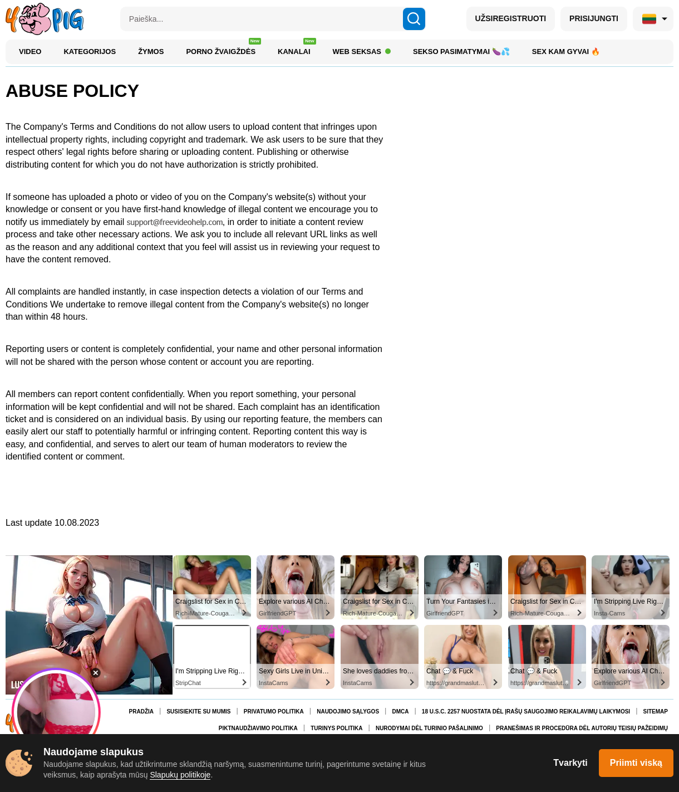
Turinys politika (336, 728)
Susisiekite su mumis (198, 711)
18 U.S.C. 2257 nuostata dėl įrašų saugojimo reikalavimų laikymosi (526, 711)
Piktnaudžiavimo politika (258, 728)
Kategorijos (89, 51)
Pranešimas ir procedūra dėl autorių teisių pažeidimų (582, 728)
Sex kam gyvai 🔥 (566, 51)
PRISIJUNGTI (593, 18)
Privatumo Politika (274, 711)
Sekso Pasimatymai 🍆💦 (461, 51)
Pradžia (141, 711)
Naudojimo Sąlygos (348, 711)
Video (30, 51)
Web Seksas (362, 51)
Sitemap (655, 711)
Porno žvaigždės (223, 49)
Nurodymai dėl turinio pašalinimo (429, 728)
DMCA (400, 711)
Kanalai (297, 49)
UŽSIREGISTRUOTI (511, 18)
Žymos (151, 51)
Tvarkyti (570, 762)
